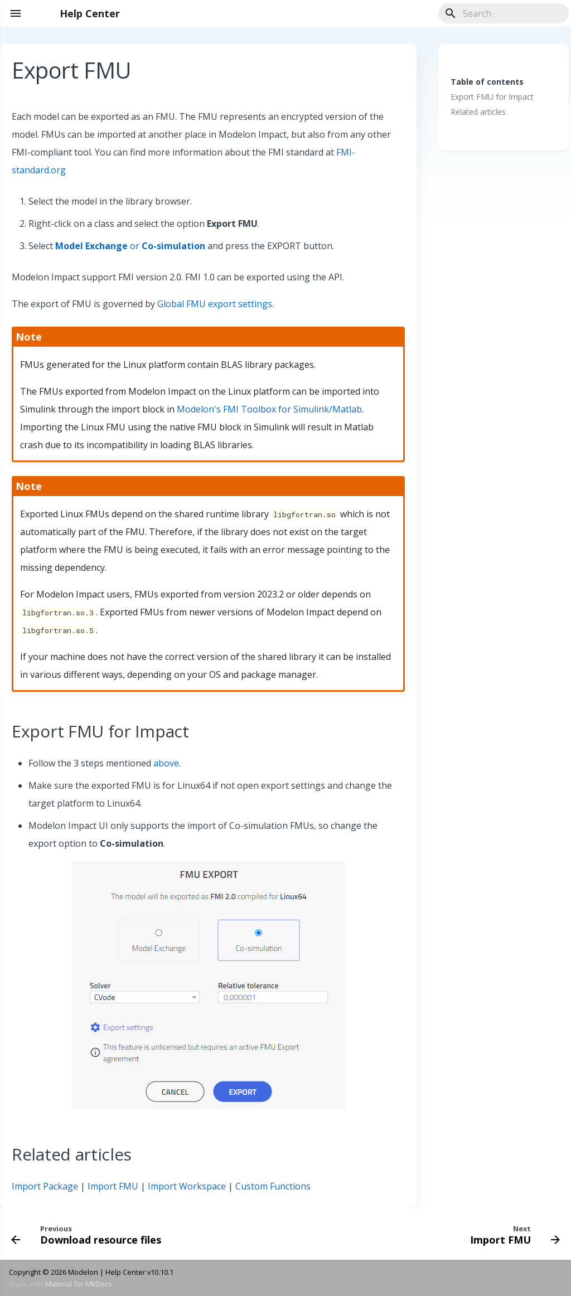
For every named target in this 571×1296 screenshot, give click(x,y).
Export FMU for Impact (492, 97)
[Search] (503, 13)
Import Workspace (187, 1186)
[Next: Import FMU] (512, 1234)
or (130, 246)
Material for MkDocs (78, 1284)
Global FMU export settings (214, 304)
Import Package (45, 1186)
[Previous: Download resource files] (88, 1234)
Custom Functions (273, 1186)
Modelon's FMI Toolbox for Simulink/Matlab (269, 409)
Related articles (478, 112)
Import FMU (113, 1186)
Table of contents (487, 81)
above (166, 763)
